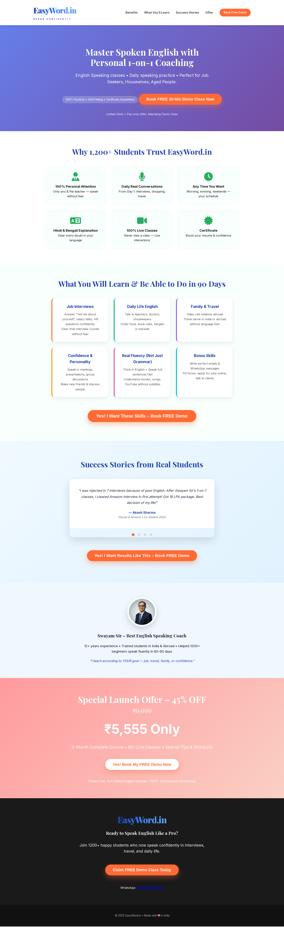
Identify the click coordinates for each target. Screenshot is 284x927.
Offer (209, 12)
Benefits (132, 12)
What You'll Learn (157, 12)
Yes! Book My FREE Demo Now (142, 764)
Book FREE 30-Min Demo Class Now (180, 99)
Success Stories (187, 12)
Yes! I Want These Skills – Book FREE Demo (141, 416)
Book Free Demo (235, 12)
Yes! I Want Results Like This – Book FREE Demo (142, 556)
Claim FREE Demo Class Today (142, 870)
